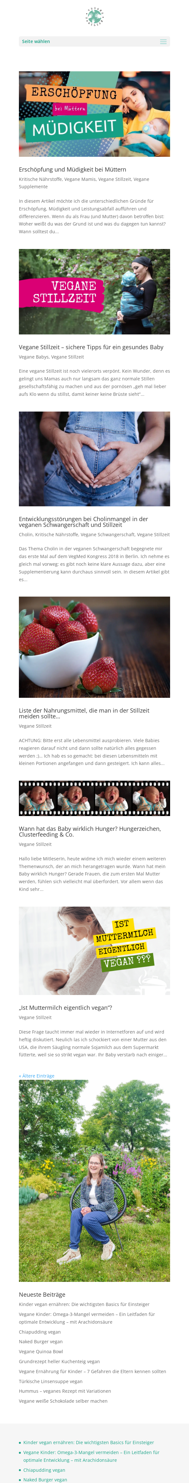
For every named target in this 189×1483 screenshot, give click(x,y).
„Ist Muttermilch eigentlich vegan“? (65, 1007)
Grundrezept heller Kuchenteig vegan (59, 1361)
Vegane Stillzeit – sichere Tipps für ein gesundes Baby (91, 347)
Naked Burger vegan (41, 1341)
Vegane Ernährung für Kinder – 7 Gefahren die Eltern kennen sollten (92, 1371)
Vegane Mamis (80, 179)
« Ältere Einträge (36, 1076)
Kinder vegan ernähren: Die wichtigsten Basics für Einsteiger (84, 1304)
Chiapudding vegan (40, 1332)
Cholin (26, 534)
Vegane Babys (34, 357)
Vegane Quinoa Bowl (41, 1351)
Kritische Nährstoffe (40, 179)
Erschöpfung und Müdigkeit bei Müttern (72, 169)
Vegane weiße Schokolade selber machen (63, 1401)
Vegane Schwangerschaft (108, 534)
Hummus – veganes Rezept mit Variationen (65, 1391)
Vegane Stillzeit (114, 179)
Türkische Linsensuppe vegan (51, 1381)
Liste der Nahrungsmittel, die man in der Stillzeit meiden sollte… (84, 713)
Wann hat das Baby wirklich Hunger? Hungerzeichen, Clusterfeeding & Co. (90, 831)
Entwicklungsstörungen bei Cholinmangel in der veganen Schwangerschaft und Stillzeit (83, 521)
